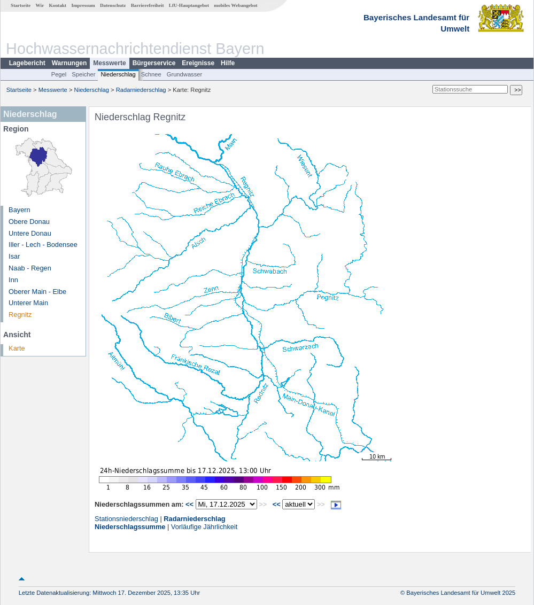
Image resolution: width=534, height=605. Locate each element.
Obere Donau (29, 222)
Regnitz (20, 315)
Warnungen (69, 63)
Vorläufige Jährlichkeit (204, 527)
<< (189, 504)
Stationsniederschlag (126, 519)
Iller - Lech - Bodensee (43, 245)
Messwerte (109, 63)
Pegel (59, 74)
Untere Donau (30, 233)
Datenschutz (113, 5)
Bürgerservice (154, 63)
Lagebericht (27, 63)
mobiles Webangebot (235, 5)
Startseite (20, 5)
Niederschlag (117, 74)
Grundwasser (185, 74)
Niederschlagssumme (130, 527)
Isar (14, 256)
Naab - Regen (30, 268)
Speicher (83, 74)
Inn (13, 280)
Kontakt (57, 5)
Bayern (19, 210)
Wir (40, 5)
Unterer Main (28, 303)
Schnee (151, 74)
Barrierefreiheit (147, 5)
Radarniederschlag (141, 90)
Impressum (83, 5)
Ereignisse (198, 63)
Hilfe (228, 63)
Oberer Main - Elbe (37, 292)
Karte (17, 348)
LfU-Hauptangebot (189, 5)
